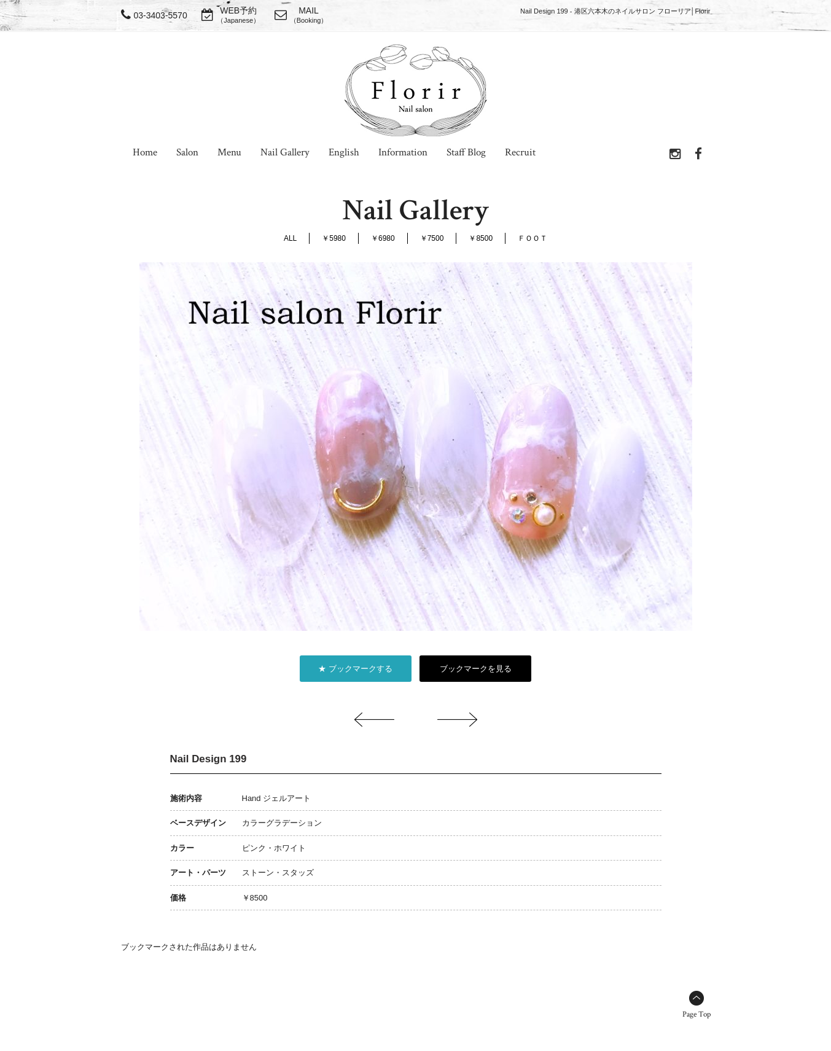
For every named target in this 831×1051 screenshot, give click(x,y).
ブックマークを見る (476, 668)
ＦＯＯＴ (532, 238)
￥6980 (383, 238)
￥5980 (334, 238)
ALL (290, 238)
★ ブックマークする (355, 668)
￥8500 (481, 238)
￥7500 (432, 238)
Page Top (696, 1014)
